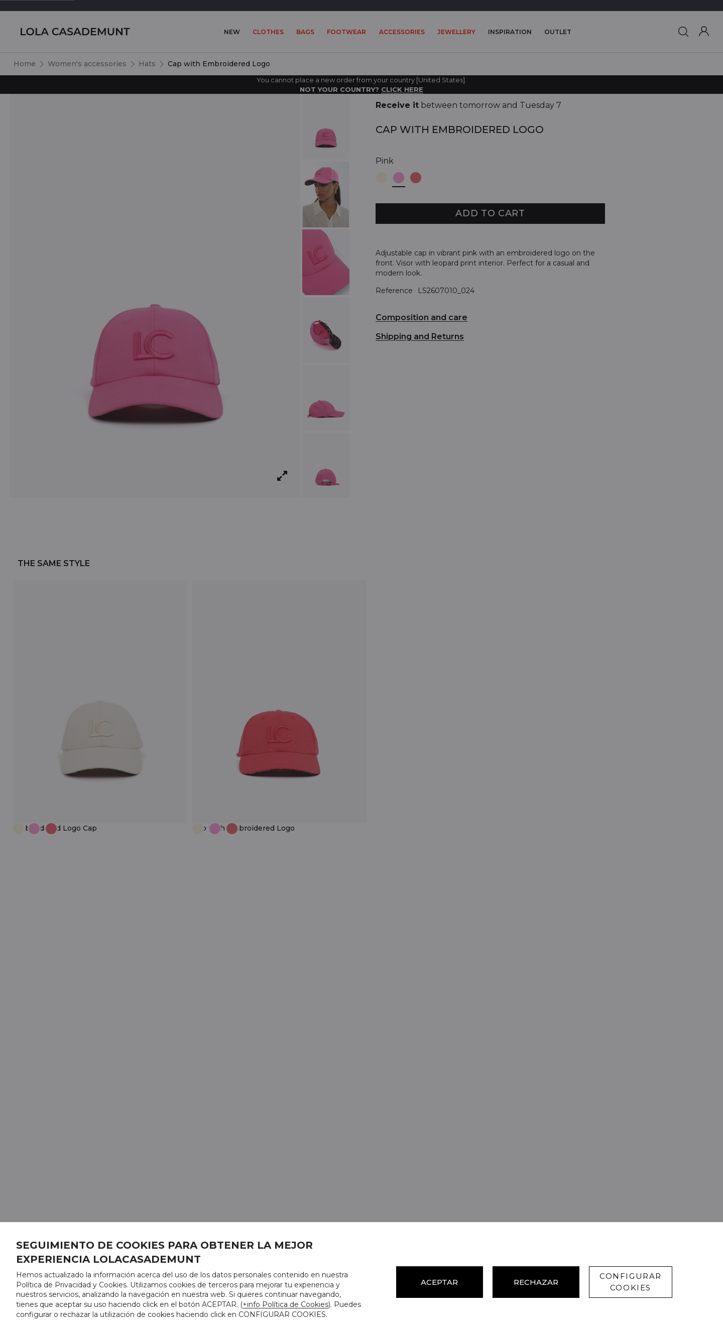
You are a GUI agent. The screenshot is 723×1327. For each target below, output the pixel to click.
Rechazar (536, 1282)
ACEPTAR (439, 1282)
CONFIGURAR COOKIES (630, 1281)
